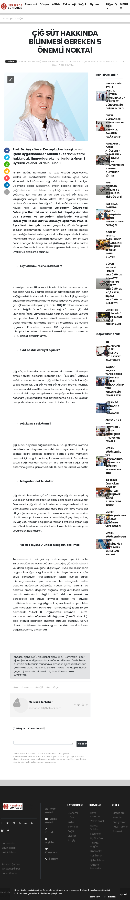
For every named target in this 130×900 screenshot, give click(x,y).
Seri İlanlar (96, 855)
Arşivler (49, 841)
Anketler (117, 817)
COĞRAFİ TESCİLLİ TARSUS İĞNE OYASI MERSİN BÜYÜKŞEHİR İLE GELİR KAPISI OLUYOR (113, 244)
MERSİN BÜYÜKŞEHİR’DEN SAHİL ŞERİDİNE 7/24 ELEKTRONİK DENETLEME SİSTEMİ (115, 543)
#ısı (48, 687)
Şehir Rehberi (97, 860)
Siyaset (95, 4)
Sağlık (82, 4)
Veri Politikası (9, 852)
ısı (70, 508)
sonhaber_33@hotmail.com (45, 708)
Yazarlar (50, 831)
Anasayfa (8, 18)
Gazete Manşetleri (96, 866)
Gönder (82, 743)
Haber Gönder (10, 873)
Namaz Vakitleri (94, 827)
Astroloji (117, 831)
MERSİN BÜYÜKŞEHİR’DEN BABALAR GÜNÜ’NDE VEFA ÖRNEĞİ (115, 519)
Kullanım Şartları (11, 864)
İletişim (51, 859)
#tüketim (26, 687)
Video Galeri (51, 820)
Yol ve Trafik (97, 821)
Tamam (109, 896)
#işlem (57, 687)
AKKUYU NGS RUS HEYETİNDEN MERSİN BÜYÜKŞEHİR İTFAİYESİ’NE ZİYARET (113, 430)
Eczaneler (95, 833)
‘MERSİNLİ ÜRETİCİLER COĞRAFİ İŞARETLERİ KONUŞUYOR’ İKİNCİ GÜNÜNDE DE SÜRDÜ (113, 492)
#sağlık (39, 687)
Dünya (44, 4)
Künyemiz (51, 851)
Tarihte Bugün (94, 844)
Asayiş (71, 840)
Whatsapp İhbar (11, 868)
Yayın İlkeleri (8, 848)
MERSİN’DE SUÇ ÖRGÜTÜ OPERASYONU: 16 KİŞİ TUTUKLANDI (114, 317)
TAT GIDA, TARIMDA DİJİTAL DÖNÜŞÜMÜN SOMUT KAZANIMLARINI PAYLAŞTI (114, 214)
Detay (95, 896)
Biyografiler (119, 822)
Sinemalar (96, 851)
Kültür (55, 4)
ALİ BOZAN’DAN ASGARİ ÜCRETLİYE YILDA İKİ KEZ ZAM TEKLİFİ (113, 351)
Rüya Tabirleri (120, 826)
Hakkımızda (8, 843)
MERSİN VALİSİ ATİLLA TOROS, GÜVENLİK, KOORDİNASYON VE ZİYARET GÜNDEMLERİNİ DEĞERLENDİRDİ (115, 96)
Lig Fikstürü (96, 838)
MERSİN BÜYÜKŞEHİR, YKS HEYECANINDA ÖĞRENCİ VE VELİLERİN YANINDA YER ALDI (114, 461)
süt (55, 181)
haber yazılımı (8, 896)
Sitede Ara (119, 813)
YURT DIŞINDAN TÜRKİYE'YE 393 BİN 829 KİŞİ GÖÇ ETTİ (113, 190)
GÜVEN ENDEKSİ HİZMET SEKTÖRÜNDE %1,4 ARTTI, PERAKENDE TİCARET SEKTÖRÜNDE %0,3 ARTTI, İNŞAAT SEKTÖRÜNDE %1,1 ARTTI (113, 283)
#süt (16, 687)
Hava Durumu (95, 814)
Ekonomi (31, 4)
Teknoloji (69, 4)
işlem (56, 243)
